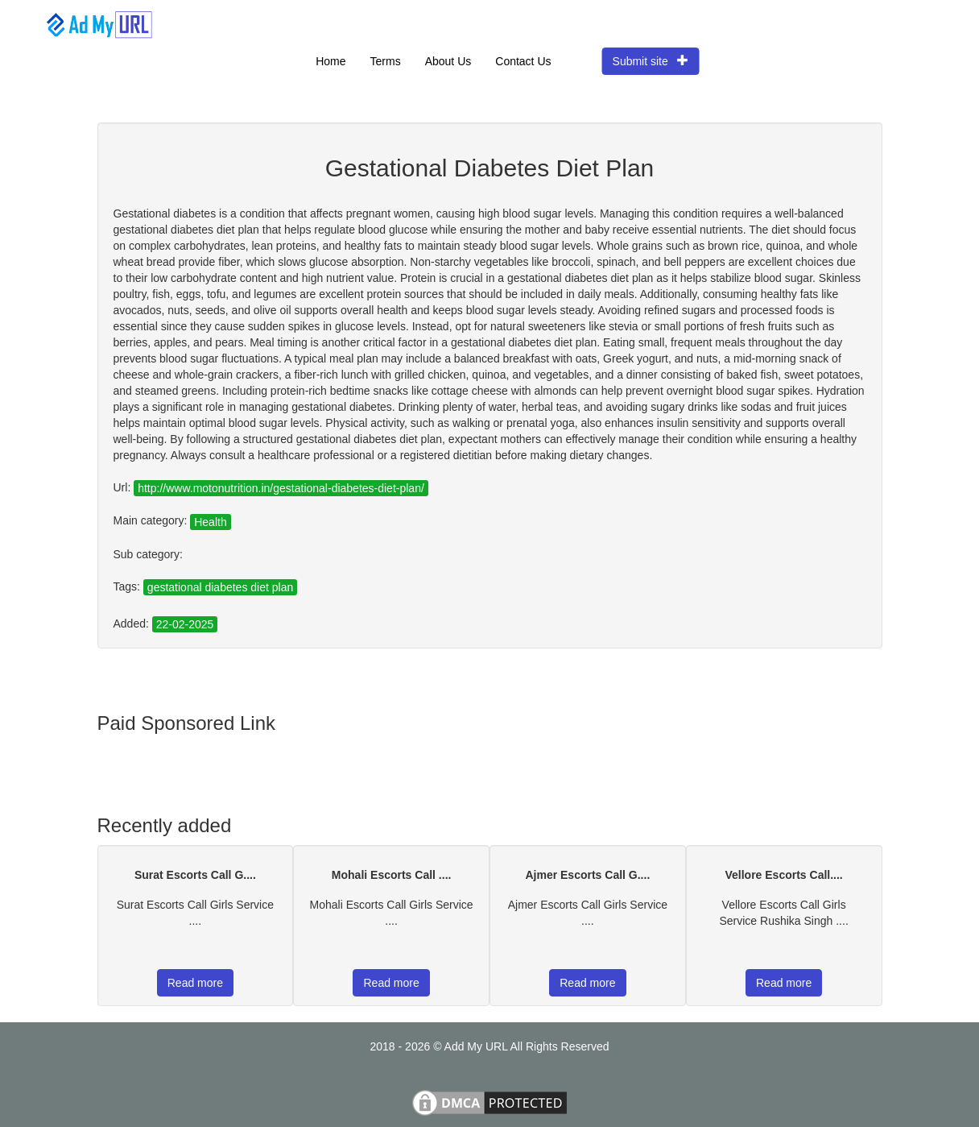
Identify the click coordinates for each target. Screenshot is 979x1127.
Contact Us (523, 61)
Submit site (651, 61)
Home (330, 61)
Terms (385, 61)
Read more (195, 982)
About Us (448, 61)
